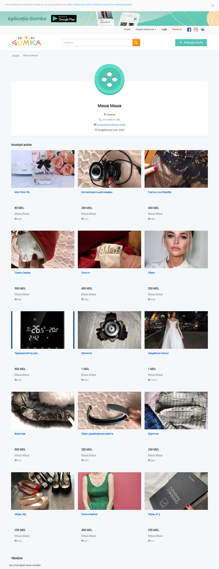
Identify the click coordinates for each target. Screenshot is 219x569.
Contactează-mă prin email (111, 124)
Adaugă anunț (193, 42)
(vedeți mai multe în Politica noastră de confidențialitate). (102, 4)
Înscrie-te (177, 29)
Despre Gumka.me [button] (146, 29)
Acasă (127, 29)
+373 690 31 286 (111, 119)
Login (164, 29)
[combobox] (97, 42)
